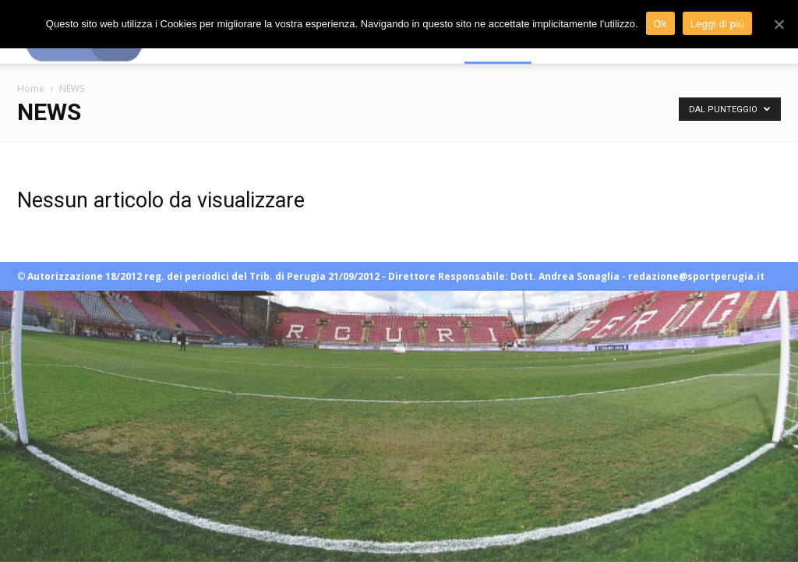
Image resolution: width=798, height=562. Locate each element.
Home (30, 88)
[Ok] (778, 24)
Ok (660, 24)
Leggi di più (717, 24)
